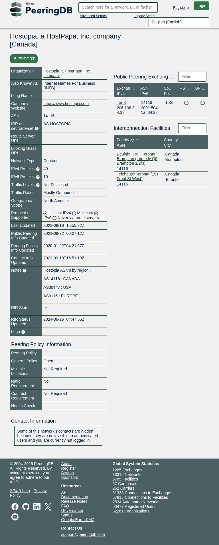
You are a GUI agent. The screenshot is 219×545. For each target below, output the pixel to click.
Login (201, 5)
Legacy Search (144, 16)
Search (67, 473)
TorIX (121, 102)
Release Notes (74, 501)
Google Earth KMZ (77, 519)
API (64, 492)
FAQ (65, 506)
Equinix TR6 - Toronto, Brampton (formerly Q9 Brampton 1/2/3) (137, 158)
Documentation (74, 496)
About (66, 463)
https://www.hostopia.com (66, 103)
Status (67, 515)
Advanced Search (93, 16)
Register (179, 8)
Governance (72, 510)
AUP (14, 482)
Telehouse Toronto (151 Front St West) (138, 176)
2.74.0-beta (20, 491)
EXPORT (24, 58)
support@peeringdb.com (83, 534)
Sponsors (69, 477)
